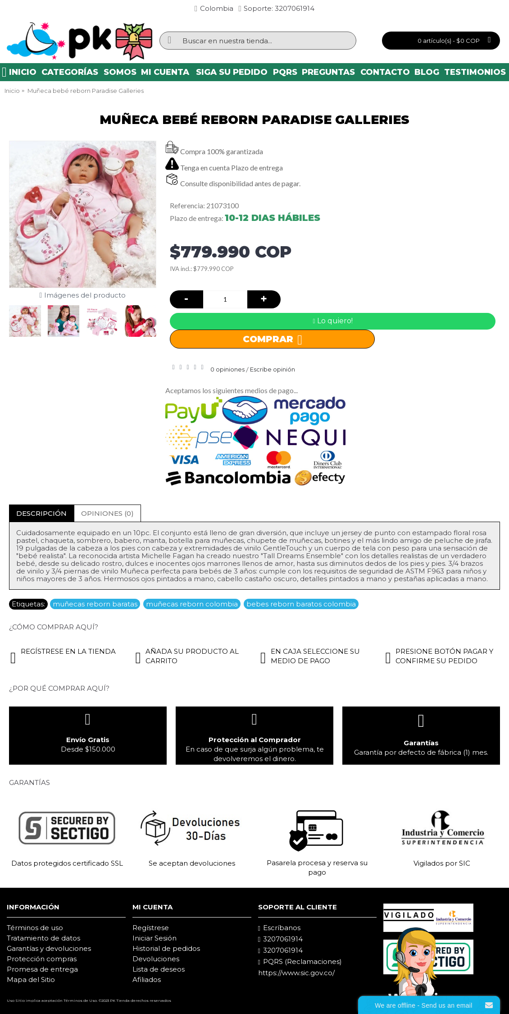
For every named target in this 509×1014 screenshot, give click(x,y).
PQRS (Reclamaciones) (300, 961)
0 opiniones (227, 369)
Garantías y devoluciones (49, 948)
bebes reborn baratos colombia (301, 604)
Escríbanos (279, 927)
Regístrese (150, 927)
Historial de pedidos (166, 948)
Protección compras (42, 958)
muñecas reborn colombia (192, 604)
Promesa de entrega (42, 969)
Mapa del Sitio (31, 979)
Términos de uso (35, 927)
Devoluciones (155, 958)
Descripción (41, 513)
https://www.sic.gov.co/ (296, 972)
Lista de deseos (158, 969)
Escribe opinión (272, 369)
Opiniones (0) (107, 513)
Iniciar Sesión (154, 938)
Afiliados (146, 979)
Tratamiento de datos (43, 938)
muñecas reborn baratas (95, 604)
